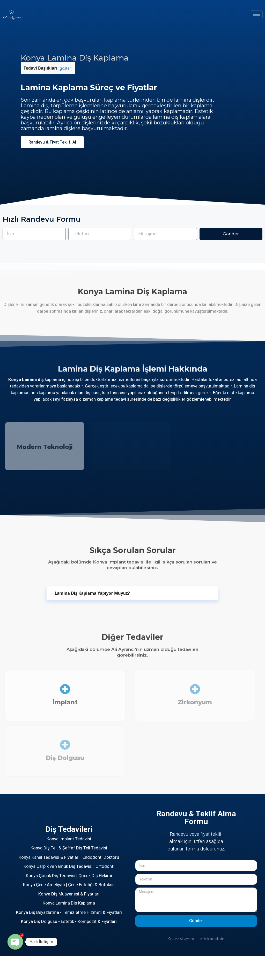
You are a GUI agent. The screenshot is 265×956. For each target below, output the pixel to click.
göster (65, 68)
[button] (52, 142)
